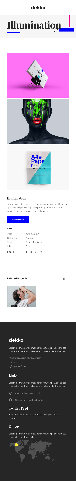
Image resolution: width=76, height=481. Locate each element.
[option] (21, 297)
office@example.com (17, 366)
